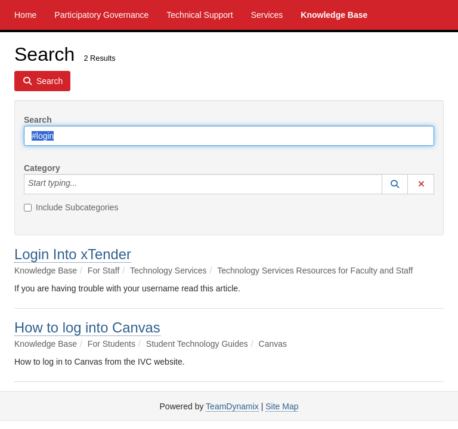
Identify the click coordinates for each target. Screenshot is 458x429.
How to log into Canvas (87, 327)
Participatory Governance (101, 15)
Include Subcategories (71, 207)
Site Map (281, 406)
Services (267, 15)
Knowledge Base (334, 15)
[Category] (83, 184)
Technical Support (199, 15)
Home (25, 15)
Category (42, 168)
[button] (395, 184)
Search (38, 120)
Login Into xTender (72, 254)
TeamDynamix (232, 406)
